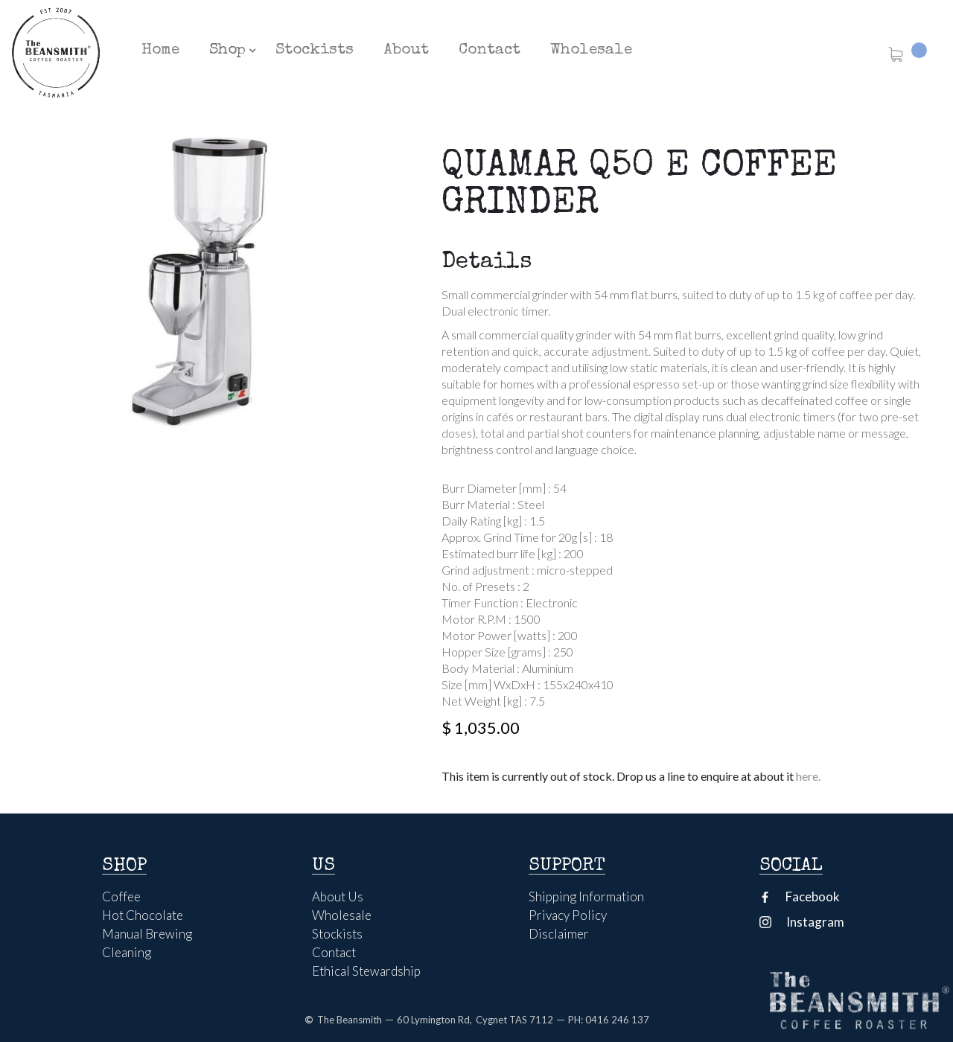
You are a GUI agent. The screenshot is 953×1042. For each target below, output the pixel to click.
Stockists (314, 50)
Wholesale (591, 50)
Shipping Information (586, 896)
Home (160, 50)
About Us (337, 896)
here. (807, 776)
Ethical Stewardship (366, 971)
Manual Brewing (147, 934)
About (406, 50)
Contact (489, 50)
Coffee (121, 896)
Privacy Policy (568, 915)
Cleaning (126, 952)
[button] (227, 50)
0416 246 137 (617, 1020)
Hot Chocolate (142, 915)
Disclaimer (559, 934)
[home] (56, 52)
